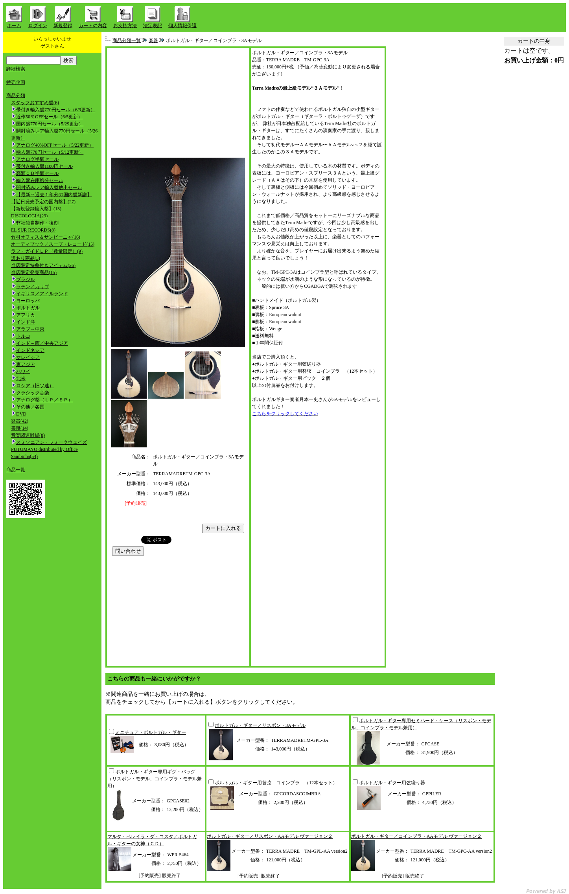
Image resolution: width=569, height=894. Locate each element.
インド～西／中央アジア (42, 343)
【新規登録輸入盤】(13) (36, 209)
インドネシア (30, 350)
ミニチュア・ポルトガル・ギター (150, 732)
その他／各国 (30, 407)
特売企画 (15, 82)
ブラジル (25, 279)
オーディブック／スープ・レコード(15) (52, 244)
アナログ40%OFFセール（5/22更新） (55, 145)
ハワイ (23, 371)
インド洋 (25, 322)
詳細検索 (15, 69)
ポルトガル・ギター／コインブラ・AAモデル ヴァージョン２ (416, 836)
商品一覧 (15, 470)
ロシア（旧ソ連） (35, 385)
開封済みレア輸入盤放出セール (49, 187)
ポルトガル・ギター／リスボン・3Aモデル (260, 725)
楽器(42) (19, 421)
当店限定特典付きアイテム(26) (43, 265)
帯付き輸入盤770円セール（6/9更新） (55, 109)
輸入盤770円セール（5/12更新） (49, 152)
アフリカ (25, 315)
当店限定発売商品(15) (34, 272)
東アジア (25, 364)
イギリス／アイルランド (42, 293)
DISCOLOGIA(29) (29, 216)
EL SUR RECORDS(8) (33, 230)
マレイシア (28, 357)
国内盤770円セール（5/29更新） (49, 124)
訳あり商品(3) (25, 258)
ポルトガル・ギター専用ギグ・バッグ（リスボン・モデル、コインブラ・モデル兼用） (154, 779)
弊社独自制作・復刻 (37, 223)
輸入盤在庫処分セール (39, 180)
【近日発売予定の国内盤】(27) (43, 201)
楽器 (153, 40)
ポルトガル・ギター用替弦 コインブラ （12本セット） (276, 782)
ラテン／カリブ (32, 286)
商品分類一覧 (126, 40)
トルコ (23, 336)
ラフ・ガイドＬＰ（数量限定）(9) (47, 251)
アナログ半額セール (37, 159)
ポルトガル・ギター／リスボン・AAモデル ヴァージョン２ (270, 836)
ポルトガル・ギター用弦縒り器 (392, 782)
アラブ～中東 (30, 329)
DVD (21, 414)
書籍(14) (19, 428)
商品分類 (15, 95)
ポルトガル (28, 308)
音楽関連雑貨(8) (28, 435)
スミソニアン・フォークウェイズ (51, 442)
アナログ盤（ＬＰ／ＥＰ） (44, 400)
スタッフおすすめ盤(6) (35, 102)
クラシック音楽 (32, 392)
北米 (21, 378)
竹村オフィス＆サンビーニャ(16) (45, 237)
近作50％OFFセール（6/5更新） (49, 117)
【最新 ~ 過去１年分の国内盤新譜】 (54, 194)
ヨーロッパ (28, 301)
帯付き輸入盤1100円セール (44, 166)
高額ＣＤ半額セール (37, 173)
